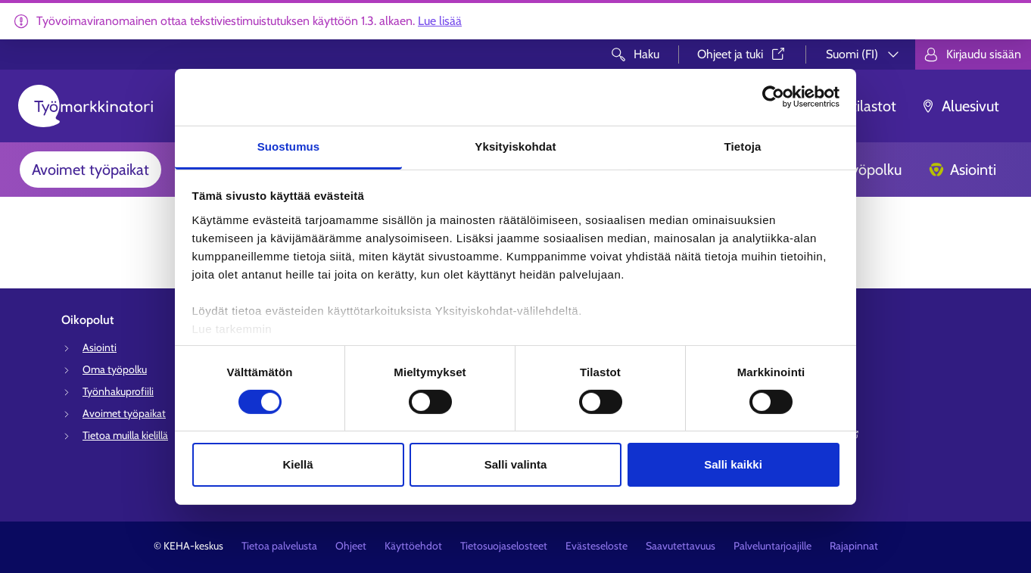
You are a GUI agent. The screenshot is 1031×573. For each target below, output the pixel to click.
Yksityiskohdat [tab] (515, 145)
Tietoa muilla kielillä (125, 435)
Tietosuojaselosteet (503, 546)
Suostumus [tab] (288, 145)
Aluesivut (959, 106)
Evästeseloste (596, 546)
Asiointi (962, 169)
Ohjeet (350, 546)
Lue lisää (440, 21)
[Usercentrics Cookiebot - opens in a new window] (773, 97)
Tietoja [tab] (743, 145)
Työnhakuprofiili (118, 391)
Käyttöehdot (413, 546)
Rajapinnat (854, 546)
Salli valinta (515, 464)
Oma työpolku (115, 369)
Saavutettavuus (680, 546)
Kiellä (297, 464)
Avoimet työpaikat (90, 169)
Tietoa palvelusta (279, 546)
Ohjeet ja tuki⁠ (742, 54)
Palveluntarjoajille (772, 546)
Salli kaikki (733, 464)
